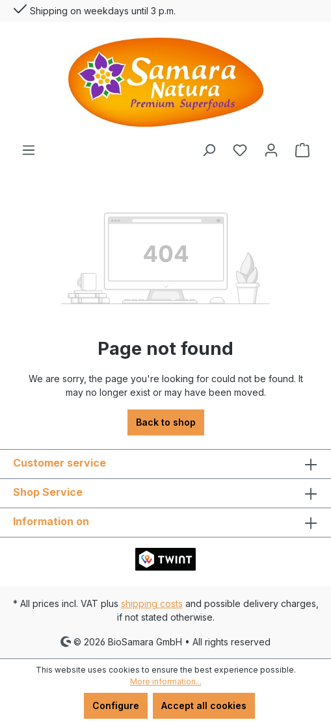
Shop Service (48, 491)
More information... (166, 681)
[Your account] (271, 150)
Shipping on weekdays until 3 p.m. (94, 8)
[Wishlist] (240, 150)
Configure (115, 705)
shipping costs (152, 603)
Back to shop (166, 422)
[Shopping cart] (302, 150)
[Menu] (28, 150)
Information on (51, 521)
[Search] (208, 150)
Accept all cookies (203, 705)
